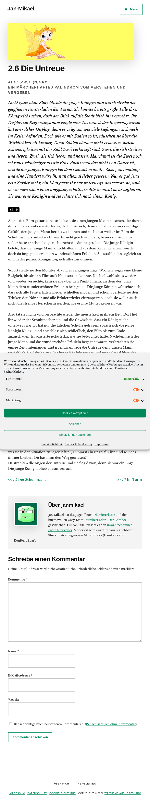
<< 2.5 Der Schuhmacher (28, 480)
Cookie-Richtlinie (52, 444)
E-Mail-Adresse (20, 675)
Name (13, 651)
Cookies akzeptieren (75, 413)
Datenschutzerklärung (79, 444)
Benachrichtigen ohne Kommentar (111, 724)
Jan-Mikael (20, 9)
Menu (134, 9)
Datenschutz (37, 793)
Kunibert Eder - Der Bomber (105, 520)
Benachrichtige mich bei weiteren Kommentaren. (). (72, 724)
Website (13, 699)
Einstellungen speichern (75, 434)
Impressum (101, 444)
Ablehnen (75, 423)
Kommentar (18, 579)
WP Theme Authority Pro (123, 793)
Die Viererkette (104, 515)
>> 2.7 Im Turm (129, 480)
